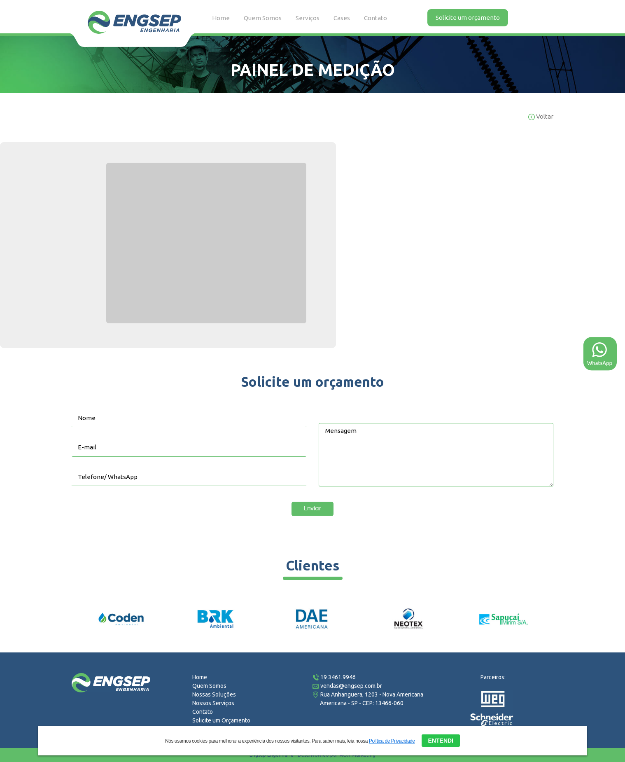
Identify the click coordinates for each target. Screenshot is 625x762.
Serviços (307, 17)
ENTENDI (440, 740)
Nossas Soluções (214, 694)
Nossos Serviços (213, 703)
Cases (341, 17)
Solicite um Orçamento (221, 720)
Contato (375, 17)
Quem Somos (263, 17)
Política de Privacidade (392, 741)
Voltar (540, 116)
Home (221, 17)
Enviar (312, 508)
